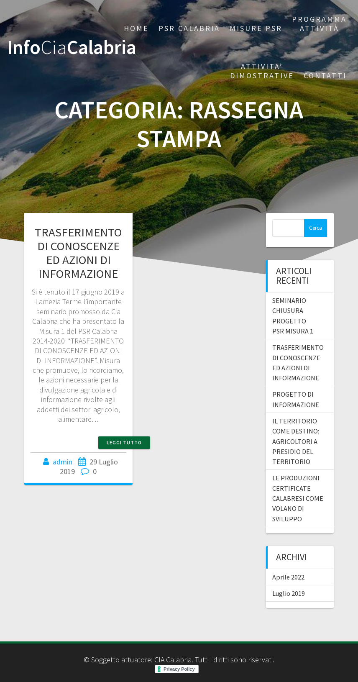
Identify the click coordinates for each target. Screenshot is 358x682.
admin (62, 462)
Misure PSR (256, 28)
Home (136, 28)
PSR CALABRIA (189, 28)
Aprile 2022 (288, 577)
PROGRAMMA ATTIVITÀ (319, 23)
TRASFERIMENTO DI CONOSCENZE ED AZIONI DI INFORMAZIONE (78, 253)
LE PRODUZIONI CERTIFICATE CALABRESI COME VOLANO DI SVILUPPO (297, 498)
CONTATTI (325, 75)
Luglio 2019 (288, 593)
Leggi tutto (124, 442)
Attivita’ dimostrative (262, 71)
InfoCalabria (71, 47)
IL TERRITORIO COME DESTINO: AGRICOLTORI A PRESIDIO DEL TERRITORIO (295, 441)
